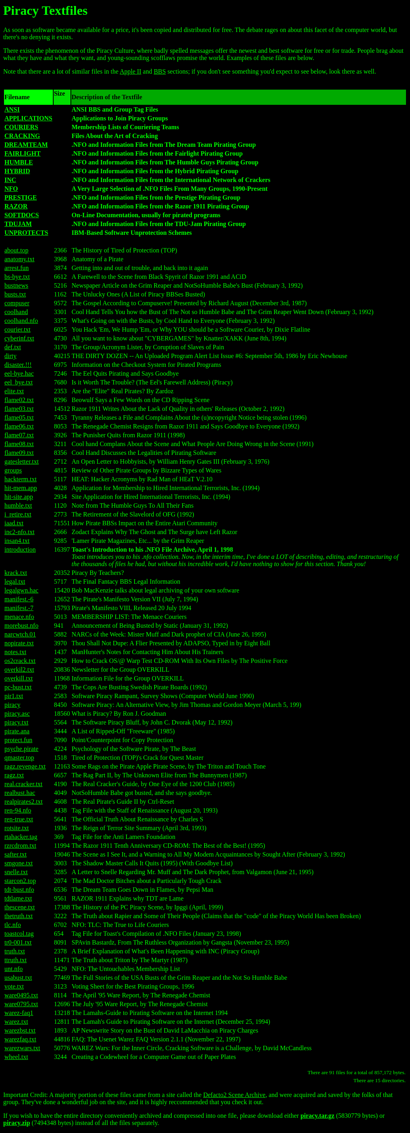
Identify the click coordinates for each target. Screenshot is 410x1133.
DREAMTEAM (26, 144)
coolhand (16, 311)
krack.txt (15, 572)
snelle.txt (16, 872)
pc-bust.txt (18, 687)
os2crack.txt (20, 660)
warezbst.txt (20, 1030)
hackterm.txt (20, 479)
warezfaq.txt (20, 1039)
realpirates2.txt (23, 801)
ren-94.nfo (17, 810)
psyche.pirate (21, 748)
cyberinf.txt (19, 338)
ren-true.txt (18, 819)
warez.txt (16, 1021)
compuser (16, 303)
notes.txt (15, 652)
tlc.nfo (12, 924)
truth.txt (14, 951)
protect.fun (18, 740)
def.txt (12, 347)
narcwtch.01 (20, 634)
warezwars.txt (22, 1048)
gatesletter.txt (21, 461)
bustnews (16, 285)
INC (10, 179)
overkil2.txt (19, 669)
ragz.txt (14, 775)
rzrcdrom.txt (20, 845)
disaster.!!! (18, 364)
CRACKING (22, 135)
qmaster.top (19, 757)
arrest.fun (16, 267)
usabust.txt (18, 977)
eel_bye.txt (18, 382)
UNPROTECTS (26, 232)
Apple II (130, 71)
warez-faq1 (18, 1012)
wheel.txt (16, 1056)
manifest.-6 (18, 599)
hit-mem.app (20, 487)
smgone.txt (18, 863)
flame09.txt (19, 452)
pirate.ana (17, 731)
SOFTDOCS (21, 215)
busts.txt (15, 294)
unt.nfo (13, 968)
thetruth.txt (18, 916)
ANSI (12, 109)
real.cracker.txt (23, 784)
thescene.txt (19, 907)
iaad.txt (14, 523)
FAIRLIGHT (22, 153)
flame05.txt (19, 417)
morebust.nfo (21, 625)
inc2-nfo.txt (19, 531)
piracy (12, 704)
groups (13, 470)
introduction (20, 549)
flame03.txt (19, 408)
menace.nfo (19, 616)
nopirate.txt (19, 643)
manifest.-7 (18, 608)
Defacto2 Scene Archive (234, 1094)
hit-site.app (18, 496)
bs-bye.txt (17, 276)
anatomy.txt (19, 259)
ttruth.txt (15, 960)
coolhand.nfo (21, 320)
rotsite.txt (16, 828)
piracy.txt (16, 722)
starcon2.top (20, 880)
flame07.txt (19, 435)
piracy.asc (17, 713)
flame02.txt (19, 399)
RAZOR (16, 206)
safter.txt (15, 854)
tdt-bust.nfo (19, 889)
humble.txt (18, 505)
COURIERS (21, 127)
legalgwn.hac (21, 590)
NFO (11, 188)
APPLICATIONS (28, 118)
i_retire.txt (17, 514)
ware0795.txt (21, 1004)
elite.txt (14, 391)
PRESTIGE (20, 197)
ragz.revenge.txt (25, 766)
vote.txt (14, 986)
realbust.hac (19, 792)
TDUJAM (18, 223)
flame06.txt (19, 426)
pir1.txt (13, 696)
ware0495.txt (21, 995)
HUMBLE (18, 162)
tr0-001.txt (18, 942)
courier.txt (17, 329)
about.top (16, 250)
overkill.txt (18, 678)
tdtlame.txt (18, 898)
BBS (160, 71)
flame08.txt (19, 443)
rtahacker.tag (20, 836)
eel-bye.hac (19, 373)
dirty (10, 355)
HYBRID (17, 171)
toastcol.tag (19, 933)
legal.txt (14, 581)
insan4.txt (17, 540)
